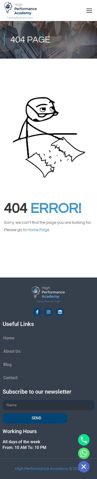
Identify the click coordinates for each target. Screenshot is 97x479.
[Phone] (83, 440)
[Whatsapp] (83, 453)
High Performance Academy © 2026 (48, 469)
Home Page (38, 230)
